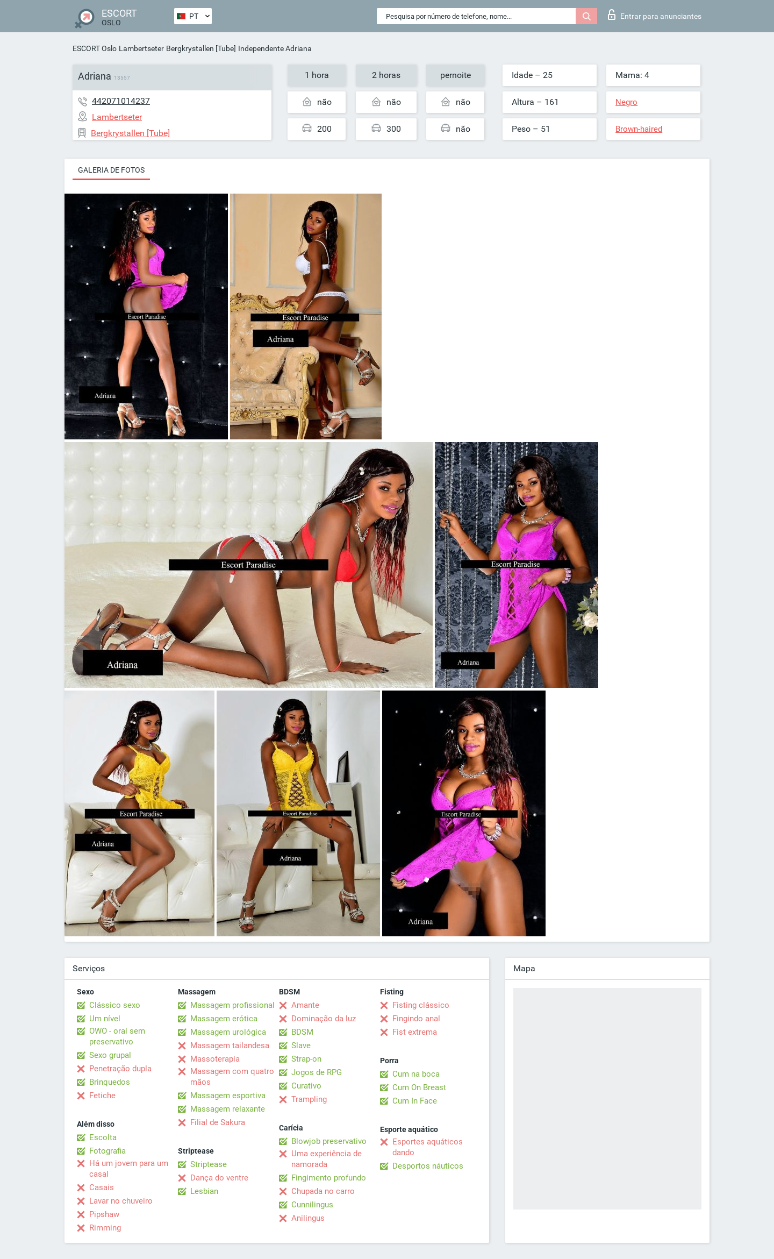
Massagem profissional (232, 1005)
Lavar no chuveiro (121, 1201)
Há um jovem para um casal (128, 1168)
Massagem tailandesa (229, 1045)
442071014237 (121, 101)
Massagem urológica (228, 1032)
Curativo (306, 1086)
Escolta (103, 1137)
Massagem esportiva (228, 1095)
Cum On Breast (419, 1087)
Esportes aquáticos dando (427, 1147)
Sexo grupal (110, 1055)
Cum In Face (414, 1101)
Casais (101, 1187)
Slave (301, 1045)
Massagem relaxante (227, 1109)
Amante (305, 1005)
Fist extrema (414, 1032)
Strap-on (306, 1059)
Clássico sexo (114, 1005)
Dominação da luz (323, 1018)
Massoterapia (215, 1059)
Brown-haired (638, 129)
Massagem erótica (223, 1018)
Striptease (208, 1164)
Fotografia (107, 1151)
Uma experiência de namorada (326, 1159)
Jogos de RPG (316, 1072)
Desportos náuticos (427, 1166)
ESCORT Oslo (95, 48)
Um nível (104, 1018)
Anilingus (308, 1218)
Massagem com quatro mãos (232, 1076)
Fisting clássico (420, 1005)
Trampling (309, 1099)
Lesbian (204, 1191)
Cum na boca (416, 1074)
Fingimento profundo (328, 1178)
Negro (626, 102)
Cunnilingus (312, 1205)
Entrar (654, 14)
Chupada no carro (323, 1191)
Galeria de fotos (111, 170)
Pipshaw (104, 1214)
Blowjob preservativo (329, 1141)
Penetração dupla (120, 1068)
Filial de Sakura (217, 1122)
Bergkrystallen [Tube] (201, 48)
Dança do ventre (219, 1178)
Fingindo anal (416, 1018)
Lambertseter (141, 48)
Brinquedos (109, 1082)
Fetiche (102, 1095)
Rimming (105, 1228)
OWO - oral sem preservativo (117, 1036)
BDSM (302, 1032)
